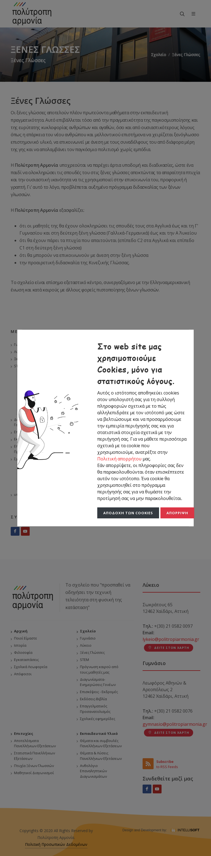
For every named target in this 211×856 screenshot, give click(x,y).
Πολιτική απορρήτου (120, 459)
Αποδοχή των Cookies (128, 512)
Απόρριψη (177, 512)
